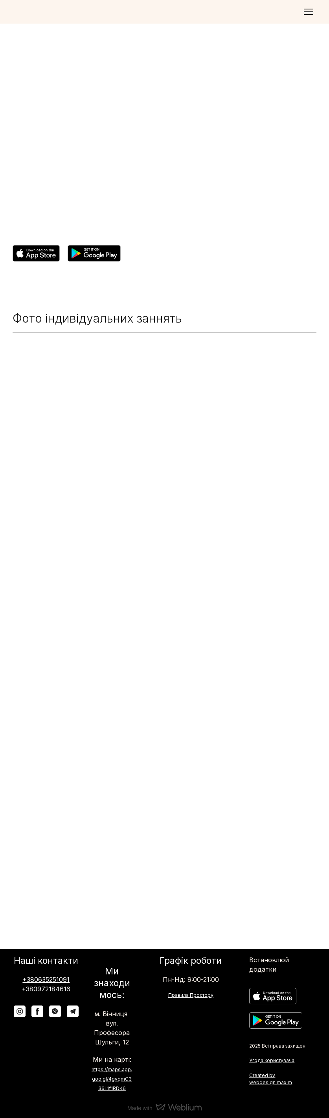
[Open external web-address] (36, 253)
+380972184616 (46, 989)
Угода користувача (271, 1060)
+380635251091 (46, 979)
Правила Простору (190, 995)
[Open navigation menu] (308, 12)
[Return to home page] (36, 12)
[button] (20, 1011)
